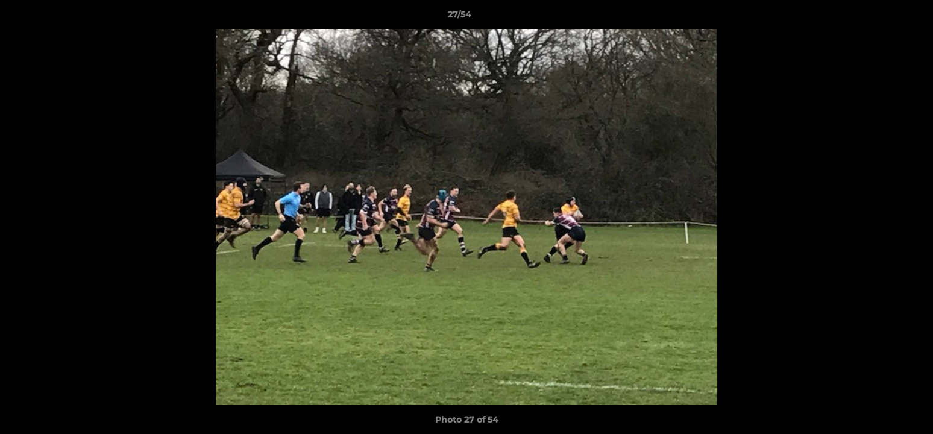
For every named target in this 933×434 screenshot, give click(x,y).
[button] (882, 17)
